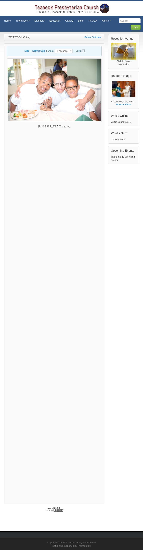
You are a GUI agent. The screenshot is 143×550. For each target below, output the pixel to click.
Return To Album (93, 37)
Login (135, 27)
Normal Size (38, 51)
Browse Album (123, 104)
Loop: (79, 51)
